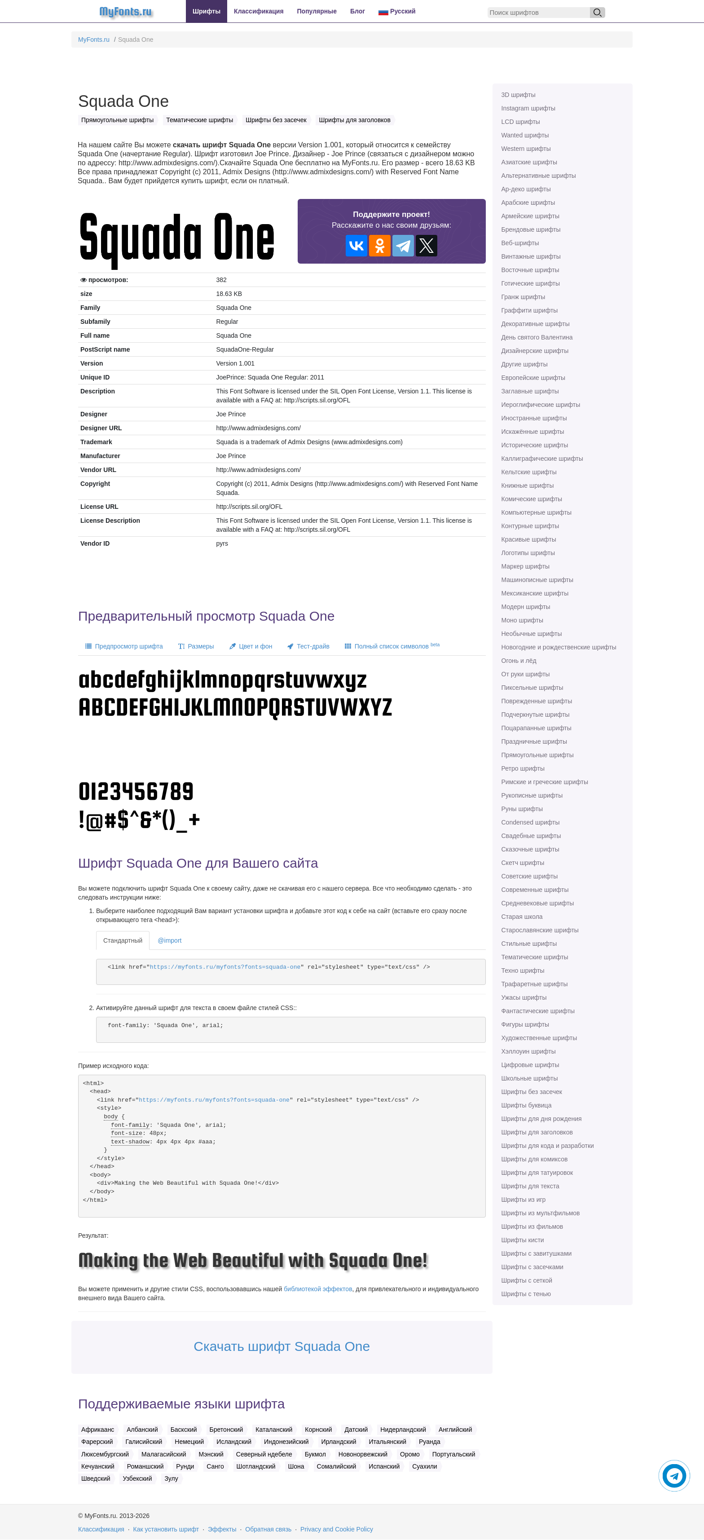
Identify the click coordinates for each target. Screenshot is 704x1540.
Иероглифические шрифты (541, 404)
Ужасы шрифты (524, 997)
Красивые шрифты (529, 539)
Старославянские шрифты (540, 930)
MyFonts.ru (94, 39)
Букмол (315, 1454)
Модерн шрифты (526, 606)
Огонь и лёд (519, 660)
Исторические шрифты (535, 445)
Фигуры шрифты (526, 1024)
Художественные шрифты (539, 1037)
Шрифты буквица (527, 1105)
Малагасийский (163, 1454)
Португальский (453, 1454)
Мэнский (210, 1454)
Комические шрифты (532, 499)
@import (169, 940)
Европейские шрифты (534, 377)
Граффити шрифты (530, 310)
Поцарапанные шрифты (537, 728)
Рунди (185, 1466)
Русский (396, 11)
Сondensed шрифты (531, 822)
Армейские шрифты (531, 216)
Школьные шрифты (530, 1078)
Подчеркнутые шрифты (536, 714)
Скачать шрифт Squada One (282, 1346)
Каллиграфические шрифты (542, 458)
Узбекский (137, 1478)
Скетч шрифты (523, 862)
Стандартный (122, 940)
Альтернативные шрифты (539, 175)
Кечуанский (97, 1466)
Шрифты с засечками (532, 1267)
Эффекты (222, 1529)
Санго (215, 1466)
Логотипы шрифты (528, 552)
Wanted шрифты (525, 135)
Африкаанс (97, 1429)
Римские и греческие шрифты (545, 781)
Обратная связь (268, 1529)
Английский (455, 1429)
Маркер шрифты (526, 566)
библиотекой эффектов (318, 1289)
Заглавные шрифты (530, 391)
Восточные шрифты (530, 270)
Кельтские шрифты (529, 472)
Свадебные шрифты (531, 835)
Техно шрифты (523, 970)
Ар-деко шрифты (526, 189)
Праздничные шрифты (535, 741)
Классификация (258, 11)
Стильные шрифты (529, 943)
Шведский (95, 1478)
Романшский (145, 1466)
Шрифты (206, 11)
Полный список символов (392, 646)
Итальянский (387, 1441)
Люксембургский (105, 1454)
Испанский (384, 1466)
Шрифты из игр (524, 1199)
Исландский (233, 1441)
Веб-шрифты (520, 243)
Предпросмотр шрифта (124, 646)
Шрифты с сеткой (527, 1280)
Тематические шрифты (535, 957)
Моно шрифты (523, 620)
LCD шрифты (521, 121)
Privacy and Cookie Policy (336, 1529)
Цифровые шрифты (530, 1064)
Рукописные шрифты (532, 795)
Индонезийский (286, 1441)
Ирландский (338, 1441)
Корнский (318, 1429)
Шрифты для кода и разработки (548, 1145)
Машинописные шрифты (538, 579)
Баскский (184, 1429)
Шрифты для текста (530, 1186)
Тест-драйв (308, 646)
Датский (356, 1429)
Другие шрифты (525, 364)
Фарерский (97, 1441)
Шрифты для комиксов (535, 1159)
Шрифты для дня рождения (542, 1118)
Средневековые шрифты (538, 903)
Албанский (142, 1429)
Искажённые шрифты (533, 431)
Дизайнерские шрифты (535, 350)
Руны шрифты (522, 808)
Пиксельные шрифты (532, 687)
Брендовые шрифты (531, 229)
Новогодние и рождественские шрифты (559, 647)
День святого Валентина (537, 337)
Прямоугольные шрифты (538, 755)
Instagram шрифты (529, 108)
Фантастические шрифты (538, 1011)
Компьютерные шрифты (537, 512)
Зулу (171, 1478)
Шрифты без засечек (532, 1091)
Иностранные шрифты (534, 418)
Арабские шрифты (528, 202)
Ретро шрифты (523, 768)
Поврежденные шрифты (537, 701)
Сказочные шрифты (530, 849)
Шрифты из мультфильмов (541, 1213)
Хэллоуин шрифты (529, 1051)
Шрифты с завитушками (537, 1253)
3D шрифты (519, 94)
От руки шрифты (526, 674)
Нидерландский (403, 1429)
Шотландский (256, 1466)
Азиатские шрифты (529, 162)
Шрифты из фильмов (532, 1226)
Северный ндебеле (264, 1454)
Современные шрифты (535, 889)
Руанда (429, 1441)
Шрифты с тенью (526, 1293)
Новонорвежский (363, 1454)
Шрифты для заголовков (537, 1132)
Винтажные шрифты (531, 256)
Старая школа (522, 916)
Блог (357, 11)
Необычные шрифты (532, 633)
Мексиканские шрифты (535, 593)
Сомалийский (336, 1466)
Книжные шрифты (528, 485)
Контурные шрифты (530, 526)
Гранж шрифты (524, 296)
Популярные (317, 11)
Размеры (196, 646)
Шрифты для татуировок (537, 1172)
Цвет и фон (251, 646)
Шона (296, 1466)
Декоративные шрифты (536, 323)
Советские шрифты (530, 876)
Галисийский (143, 1441)
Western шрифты (526, 148)
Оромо (410, 1454)
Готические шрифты (531, 283)
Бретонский (226, 1429)
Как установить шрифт (166, 1529)
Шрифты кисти (523, 1240)
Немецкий (189, 1441)
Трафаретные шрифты (535, 984)
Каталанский (273, 1429)
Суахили (424, 1466)
